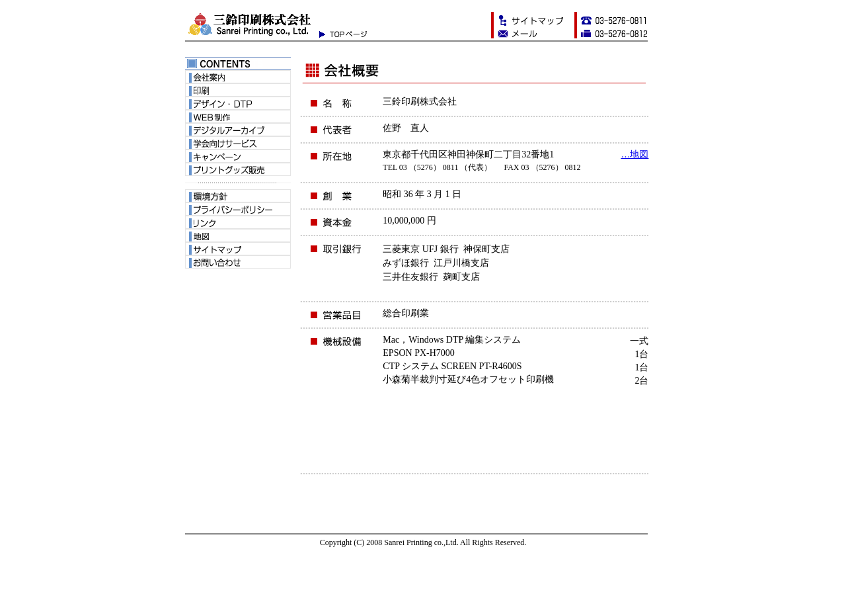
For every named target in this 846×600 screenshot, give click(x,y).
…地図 (634, 154)
